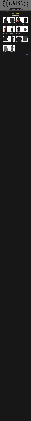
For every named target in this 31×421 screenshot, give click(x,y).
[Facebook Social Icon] (26, 54)
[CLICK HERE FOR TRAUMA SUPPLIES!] (15, 15)
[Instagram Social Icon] (27, 54)
